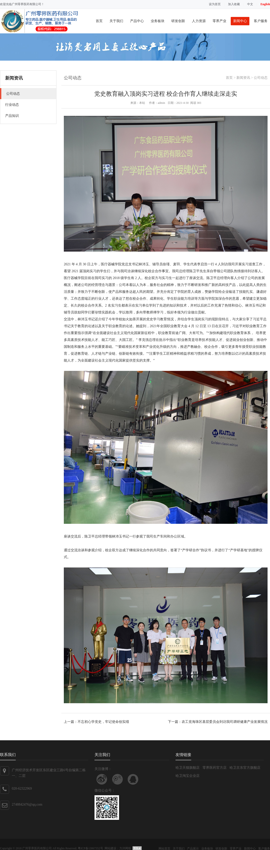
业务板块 (157, 21)
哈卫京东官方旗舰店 (245, 767)
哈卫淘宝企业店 (188, 776)
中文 (250, 4)
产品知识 (12, 116)
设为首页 (215, 4)
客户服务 (261, 21)
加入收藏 (234, 4)
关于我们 (116, 21)
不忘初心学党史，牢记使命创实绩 (103, 722)
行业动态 (12, 105)
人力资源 (199, 21)
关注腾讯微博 (117, 779)
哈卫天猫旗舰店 (188, 767)
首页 (99, 21)
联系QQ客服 (133, 779)
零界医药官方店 (214, 767)
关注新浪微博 (101, 779)
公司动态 (13, 93)
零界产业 (219, 21)
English (265, 4)
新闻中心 (240, 21)
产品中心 (137, 21)
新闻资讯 (243, 78)
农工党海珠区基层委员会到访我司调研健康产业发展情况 (225, 722)
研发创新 (178, 21)
